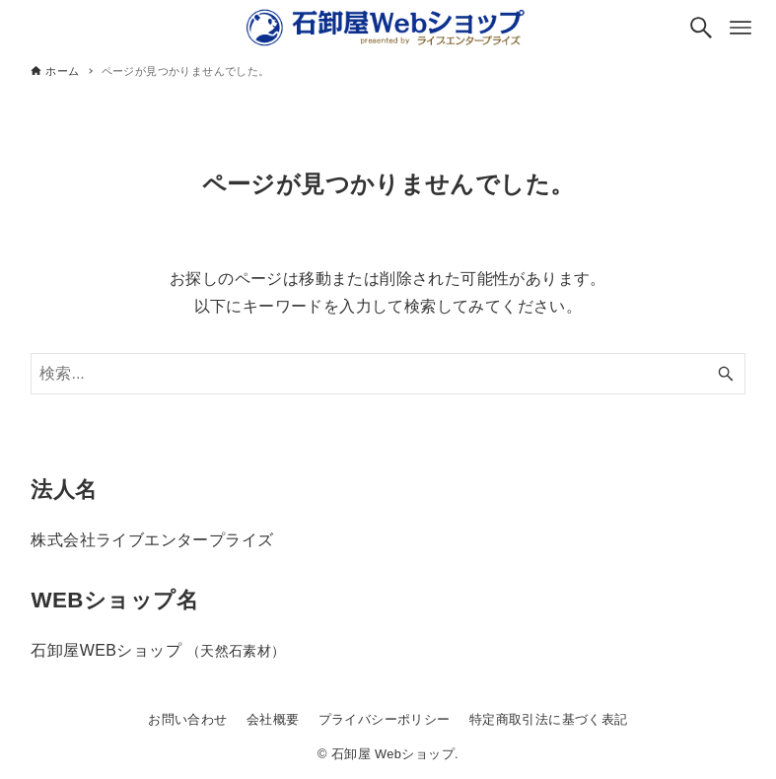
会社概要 (273, 719)
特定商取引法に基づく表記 (548, 719)
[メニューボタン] (740, 27)
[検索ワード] (387, 373)
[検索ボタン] (701, 27)
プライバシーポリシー (384, 719)
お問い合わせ (187, 719)
